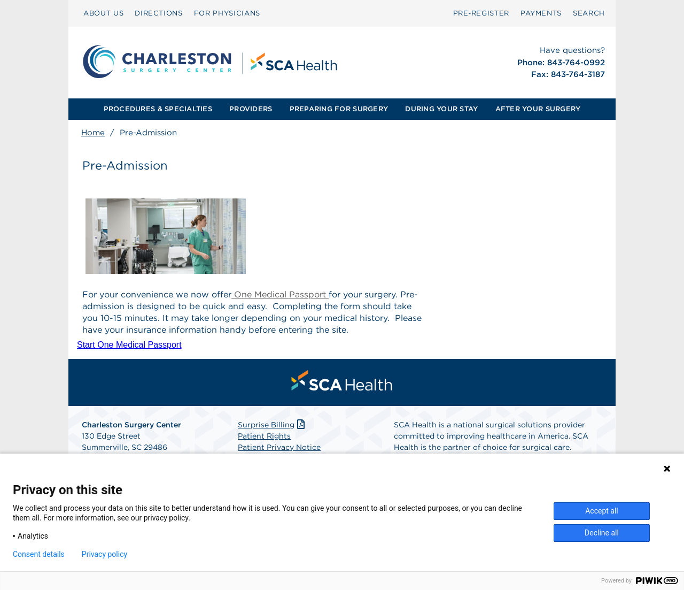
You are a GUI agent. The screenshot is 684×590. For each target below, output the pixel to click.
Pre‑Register (481, 13)
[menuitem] (103, 13)
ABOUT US (103, 13)
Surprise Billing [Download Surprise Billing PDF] (272, 424)
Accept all (601, 511)
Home (93, 132)
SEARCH (589, 13)
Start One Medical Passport (129, 344)
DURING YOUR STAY (441, 109)
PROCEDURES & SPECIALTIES (158, 109)
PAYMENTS (541, 13)
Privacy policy (104, 554)
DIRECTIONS (159, 13)
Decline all (602, 532)
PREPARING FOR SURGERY (339, 109)
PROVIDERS (250, 109)
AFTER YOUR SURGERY (538, 109)
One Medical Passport (280, 294)
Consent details (39, 554)
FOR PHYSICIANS (227, 13)
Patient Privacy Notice (279, 447)
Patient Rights (264, 436)
